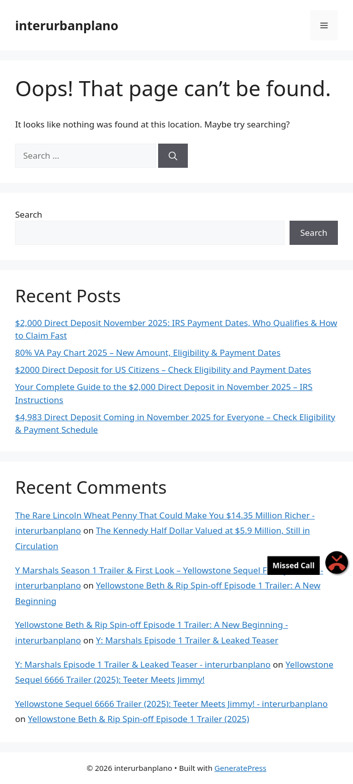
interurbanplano (66, 25)
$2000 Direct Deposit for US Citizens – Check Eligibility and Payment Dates (163, 369)
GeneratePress (240, 768)
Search (28, 214)
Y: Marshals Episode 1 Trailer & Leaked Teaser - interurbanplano (142, 664)
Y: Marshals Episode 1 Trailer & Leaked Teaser (187, 640)
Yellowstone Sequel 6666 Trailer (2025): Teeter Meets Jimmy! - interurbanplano (171, 703)
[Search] (173, 156)
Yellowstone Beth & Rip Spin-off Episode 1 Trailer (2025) (138, 719)
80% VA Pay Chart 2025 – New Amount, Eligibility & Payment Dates (147, 352)
